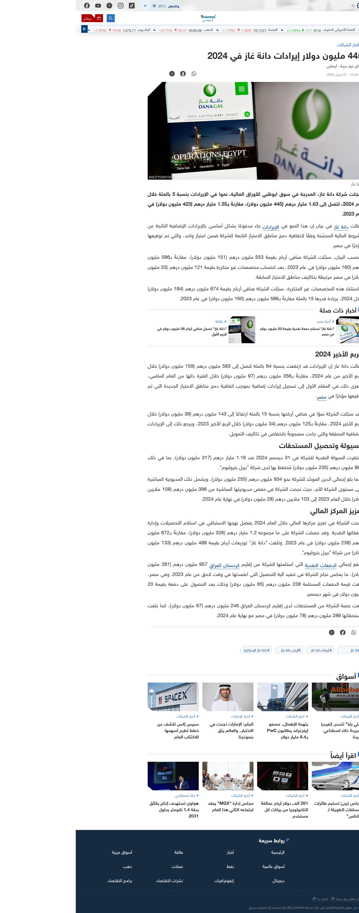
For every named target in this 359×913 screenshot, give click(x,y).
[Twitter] (33, 5)
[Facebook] (11, 5)
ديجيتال (203, 879)
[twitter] (319, 852)
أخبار (154, 851)
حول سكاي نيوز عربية (271, 898)
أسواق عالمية (198, 865)
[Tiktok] (56, 5)
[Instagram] (44, 5)
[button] (85, 5)
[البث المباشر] (16, 18)
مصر (246, 396)
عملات (101, 865)
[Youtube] (22, 6)
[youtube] (306, 852)
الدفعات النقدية (245, 564)
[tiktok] (345, 852)
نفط (154, 865)
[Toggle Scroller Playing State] (8, 29)
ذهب (51, 865)
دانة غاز (265, 225)
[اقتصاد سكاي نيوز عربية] (326, 14)
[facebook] (107, 74)
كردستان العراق (149, 564)
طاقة (103, 851)
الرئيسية (202, 851)
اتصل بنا (244, 898)
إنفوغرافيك (148, 879)
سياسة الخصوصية (333, 898)
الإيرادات (195, 225)
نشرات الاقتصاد (93, 879)
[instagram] (332, 852)
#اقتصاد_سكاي (340, 29)
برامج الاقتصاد (44, 879)
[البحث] (35, 18)
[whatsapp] (118, 74)
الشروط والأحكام (303, 898)
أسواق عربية (46, 851)
